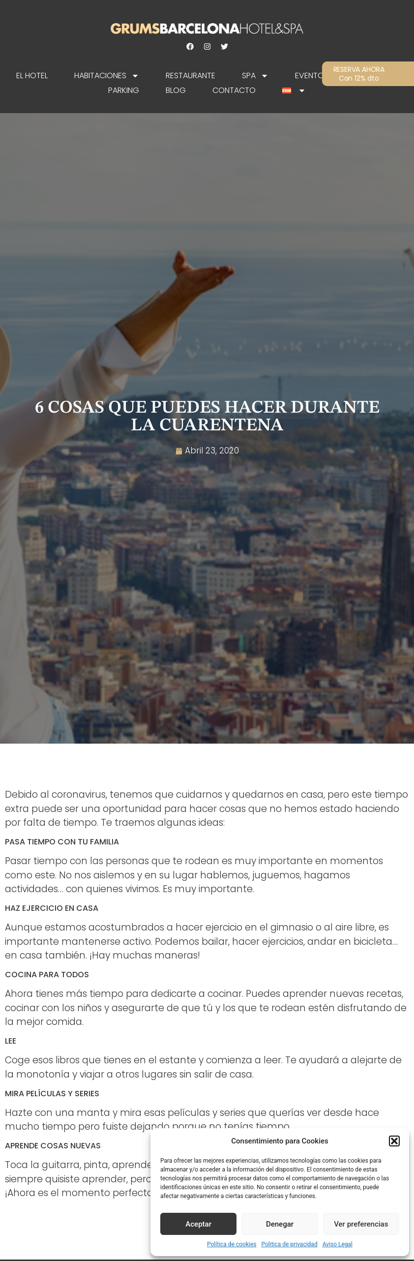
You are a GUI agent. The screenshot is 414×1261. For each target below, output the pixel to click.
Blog (176, 90)
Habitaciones (106, 75)
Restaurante (190, 75)
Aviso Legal (338, 1244)
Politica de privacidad (290, 1244)
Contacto (234, 90)
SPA (255, 75)
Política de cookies (232, 1244)
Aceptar (198, 1224)
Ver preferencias (361, 1224)
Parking (123, 90)
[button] (394, 1141)
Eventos (311, 75)
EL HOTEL (32, 75)
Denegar (280, 1224)
